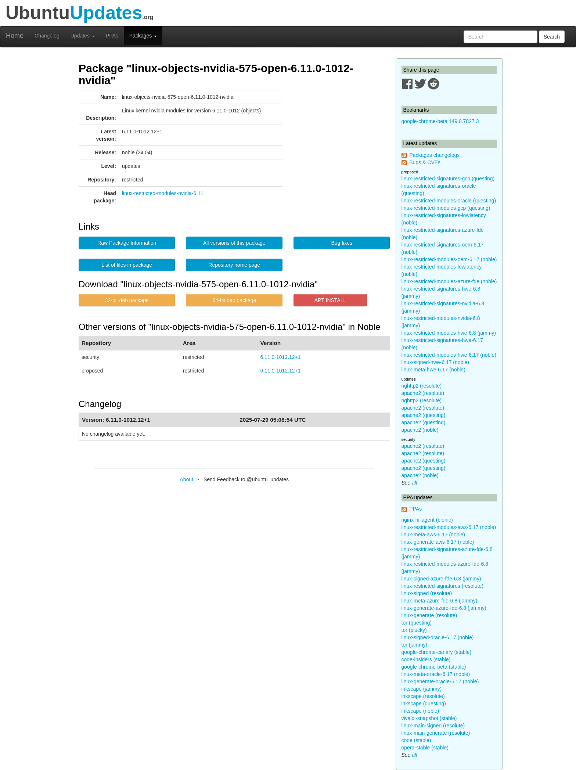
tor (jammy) (415, 645)
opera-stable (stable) (425, 748)
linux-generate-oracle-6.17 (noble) (440, 681)
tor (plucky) (414, 630)
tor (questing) (417, 623)
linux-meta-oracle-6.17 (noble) (436, 674)
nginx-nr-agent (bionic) (427, 520)
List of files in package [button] (126, 265)
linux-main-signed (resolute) (433, 725)
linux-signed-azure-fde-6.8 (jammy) (441, 579)
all (414, 483)
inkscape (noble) (420, 711)
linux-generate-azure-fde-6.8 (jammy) (444, 608)
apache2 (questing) (424, 415)
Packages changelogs (434, 155)
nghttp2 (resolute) (422, 386)
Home (15, 35)
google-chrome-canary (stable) (437, 652)
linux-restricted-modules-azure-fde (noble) (449, 281)
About (186, 479)
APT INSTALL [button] (330, 300)
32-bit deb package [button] (127, 300)
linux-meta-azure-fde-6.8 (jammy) (440, 601)
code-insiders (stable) (426, 659)
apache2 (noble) (420, 430)
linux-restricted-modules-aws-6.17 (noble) (449, 527)
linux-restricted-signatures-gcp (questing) (448, 178)
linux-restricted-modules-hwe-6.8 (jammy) (449, 333)
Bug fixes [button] (341, 243)
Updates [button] (83, 36)
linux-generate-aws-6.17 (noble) (438, 542)
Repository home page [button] (234, 265)
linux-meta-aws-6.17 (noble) (433, 534)
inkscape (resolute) (423, 696)
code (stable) (416, 740)
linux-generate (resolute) (429, 615)
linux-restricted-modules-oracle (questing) (449, 201)
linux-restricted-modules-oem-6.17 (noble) (449, 259)
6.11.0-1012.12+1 (280, 357)
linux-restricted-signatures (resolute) (442, 586)
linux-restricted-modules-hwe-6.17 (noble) (449, 355)
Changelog (47, 36)
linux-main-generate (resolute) (436, 733)
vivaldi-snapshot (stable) (429, 718)
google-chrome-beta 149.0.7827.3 (440, 121)
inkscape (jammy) (422, 689)
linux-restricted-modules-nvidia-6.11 (163, 193)
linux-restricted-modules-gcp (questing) (446, 208)
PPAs (112, 36)
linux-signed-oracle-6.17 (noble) (438, 637)
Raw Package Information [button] (126, 243)
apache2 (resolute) (423, 393)
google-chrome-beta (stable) (434, 667)
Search (552, 37)
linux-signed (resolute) (427, 593)
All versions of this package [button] (234, 243)
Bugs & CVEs (424, 162)
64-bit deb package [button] (234, 300)
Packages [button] (143, 36)
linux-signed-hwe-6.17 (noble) (435, 362)
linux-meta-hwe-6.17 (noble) (433, 370)
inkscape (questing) (424, 703)
